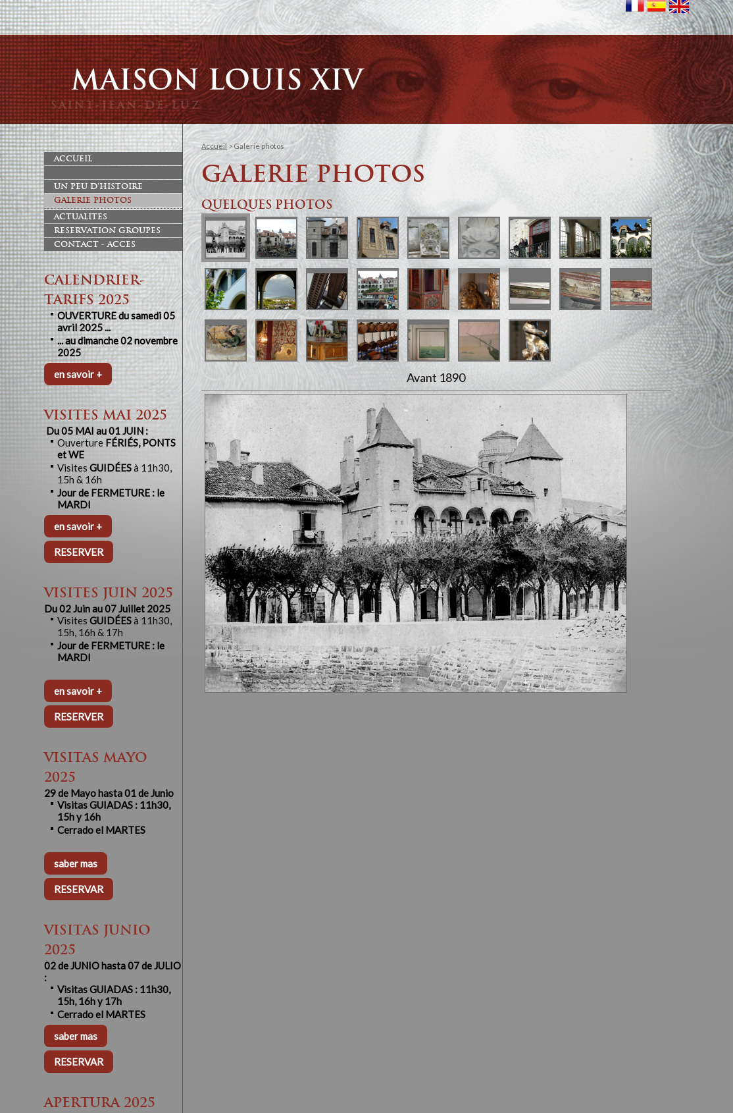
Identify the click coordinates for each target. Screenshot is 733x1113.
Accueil (73, 158)
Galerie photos (93, 200)
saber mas (75, 863)
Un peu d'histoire (98, 186)
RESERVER (78, 552)
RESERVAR (78, 889)
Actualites (80, 216)
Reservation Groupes (107, 230)
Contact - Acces (95, 244)
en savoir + (78, 374)
